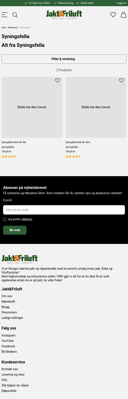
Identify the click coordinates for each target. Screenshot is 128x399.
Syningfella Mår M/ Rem (78, 142)
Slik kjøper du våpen (15, 385)
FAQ (4, 380)
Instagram (8, 335)
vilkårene (26, 219)
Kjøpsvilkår (9, 391)
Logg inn (121, 3)
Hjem (4, 28)
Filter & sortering (63, 59)
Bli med (14, 230)
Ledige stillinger (12, 318)
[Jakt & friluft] (64, 14)
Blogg (5, 307)
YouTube (8, 341)
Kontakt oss (10, 369)
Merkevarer (13, 28)
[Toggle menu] (4, 15)
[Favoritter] (113, 15)
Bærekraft (8, 301)
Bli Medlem (9, 352)
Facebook (8, 346)
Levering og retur (13, 374)
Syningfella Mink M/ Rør (14, 142)
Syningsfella (8, 147)
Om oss (7, 296)
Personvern (9, 312)
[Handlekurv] (123, 15)
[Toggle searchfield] (15, 15)
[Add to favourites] (57, 80)
